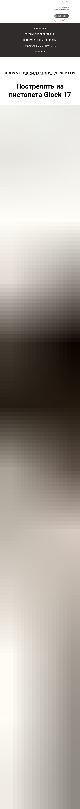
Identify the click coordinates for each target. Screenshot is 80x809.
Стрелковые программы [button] (39, 34)
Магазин (40, 51)
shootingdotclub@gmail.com (62, 9)
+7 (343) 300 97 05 (64, 7)
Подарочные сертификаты (40, 45)
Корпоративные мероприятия (40, 40)
